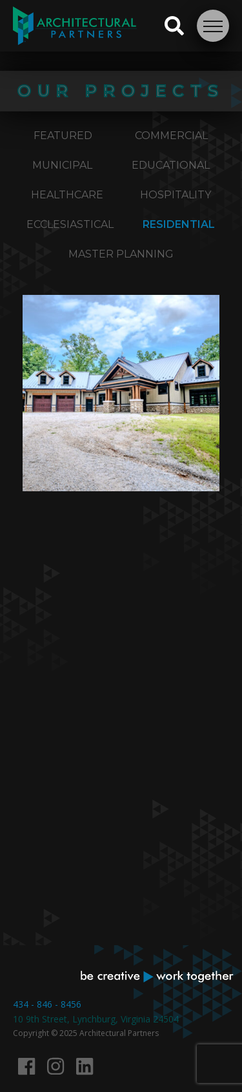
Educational (171, 165)
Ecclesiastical (70, 224)
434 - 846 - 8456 (47, 1004)
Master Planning (121, 254)
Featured (63, 135)
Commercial (171, 135)
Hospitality (175, 195)
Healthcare (67, 195)
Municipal (62, 165)
